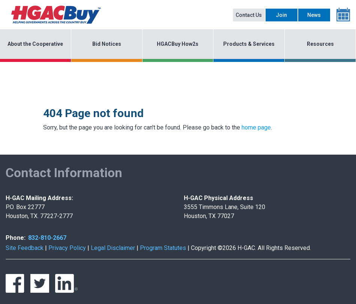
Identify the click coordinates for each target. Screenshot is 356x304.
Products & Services (249, 44)
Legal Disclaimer (113, 247)
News (314, 15)
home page (256, 127)
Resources (320, 44)
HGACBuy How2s (177, 44)
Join (281, 15)
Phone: (16, 237)
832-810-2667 (47, 237)
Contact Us (249, 15)
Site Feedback (25, 247)
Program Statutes (163, 247)
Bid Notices (106, 44)
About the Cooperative (35, 44)
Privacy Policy (67, 247)
